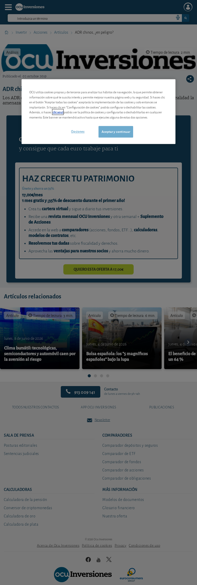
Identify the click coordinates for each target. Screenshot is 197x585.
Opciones (77, 131)
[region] (98, 111)
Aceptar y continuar (116, 131)
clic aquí (58, 112)
